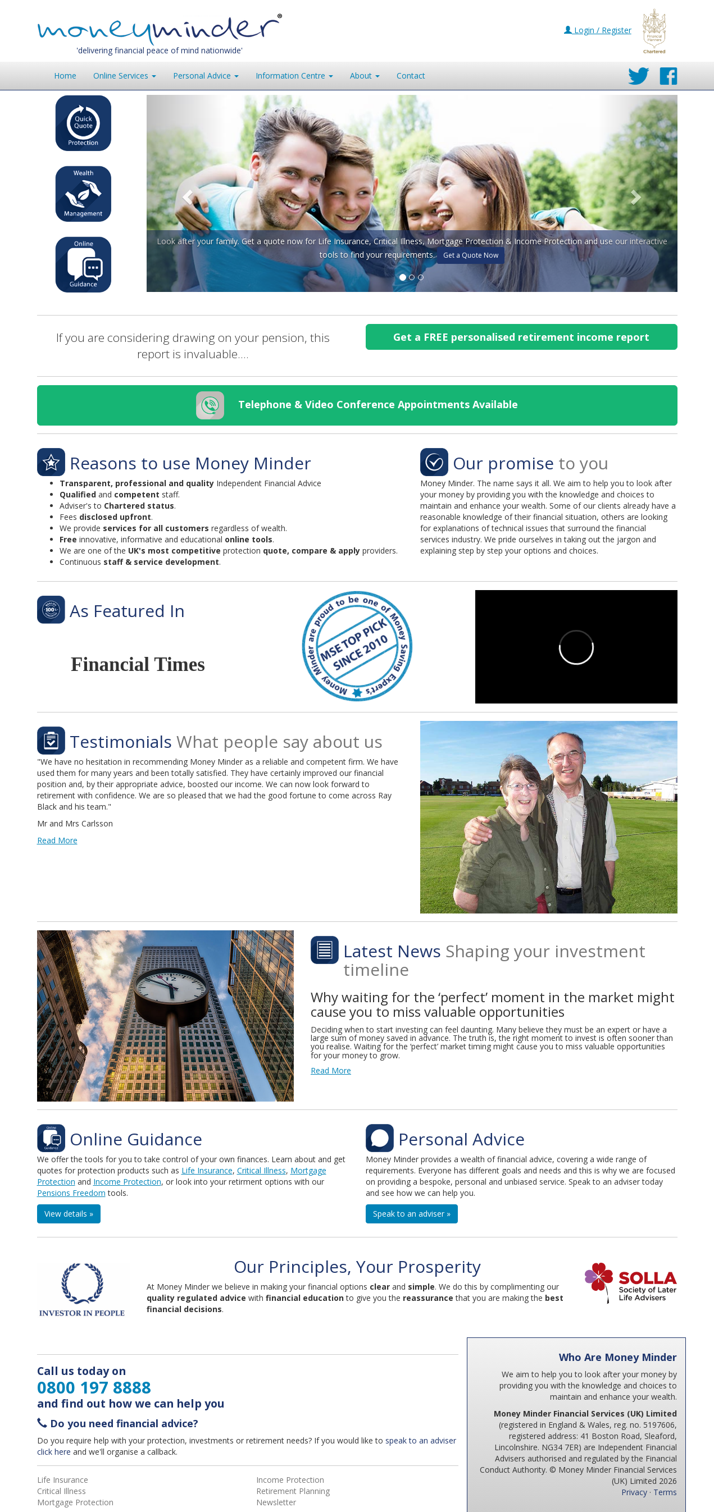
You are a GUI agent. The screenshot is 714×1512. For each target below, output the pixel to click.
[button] (186, 193)
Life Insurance (207, 1170)
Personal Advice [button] (206, 75)
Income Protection (127, 1181)
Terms (665, 1492)
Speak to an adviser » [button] (412, 1213)
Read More (57, 840)
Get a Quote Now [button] (470, 255)
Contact (411, 75)
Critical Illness (261, 1170)
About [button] (365, 75)
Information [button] (294, 75)
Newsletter (276, 1502)
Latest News (392, 950)
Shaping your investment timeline (494, 960)
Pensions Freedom (71, 1192)
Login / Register (597, 30)
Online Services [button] (124, 75)
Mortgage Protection (75, 1502)
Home (65, 75)
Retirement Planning (293, 1491)
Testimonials (121, 741)
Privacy (634, 1492)
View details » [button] (68, 1213)
